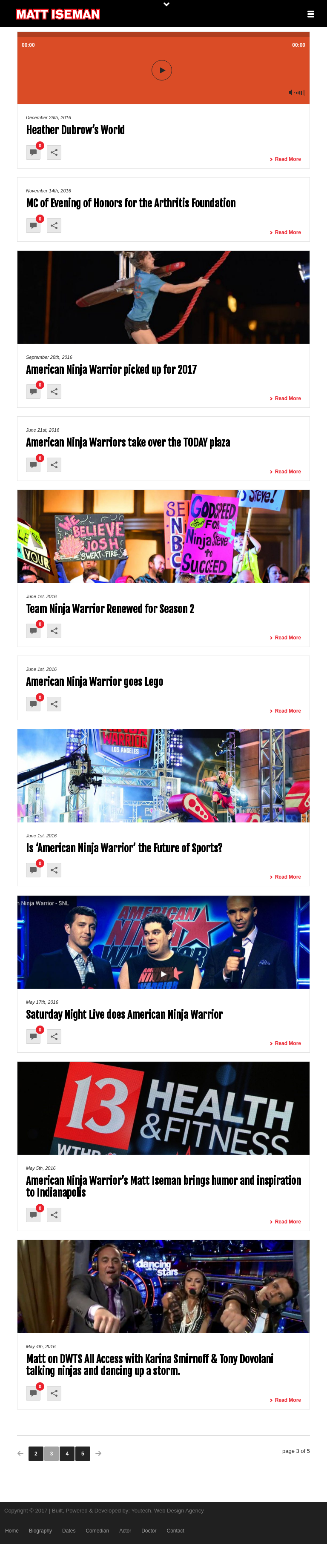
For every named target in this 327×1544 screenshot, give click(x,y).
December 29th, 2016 (48, 117)
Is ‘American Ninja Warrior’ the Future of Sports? (124, 848)
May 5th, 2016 (41, 1168)
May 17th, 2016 (42, 1002)
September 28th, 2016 (49, 357)
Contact (175, 1531)
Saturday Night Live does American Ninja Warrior (124, 1014)
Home (12, 1531)
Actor (125, 1531)
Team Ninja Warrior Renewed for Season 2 (110, 609)
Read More (285, 159)
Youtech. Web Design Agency (167, 1510)
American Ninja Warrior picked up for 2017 (111, 370)
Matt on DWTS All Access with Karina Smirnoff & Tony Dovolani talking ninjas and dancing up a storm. (149, 1365)
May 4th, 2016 (41, 1346)
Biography (40, 1531)
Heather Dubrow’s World (75, 130)
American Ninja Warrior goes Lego (94, 682)
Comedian (97, 1531)
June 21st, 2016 (42, 430)
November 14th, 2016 (48, 190)
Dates (68, 1531)
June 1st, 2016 (41, 596)
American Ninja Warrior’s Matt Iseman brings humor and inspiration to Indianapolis (163, 1187)
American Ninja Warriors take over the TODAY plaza (128, 442)
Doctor (148, 1531)
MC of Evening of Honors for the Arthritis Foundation (130, 203)
